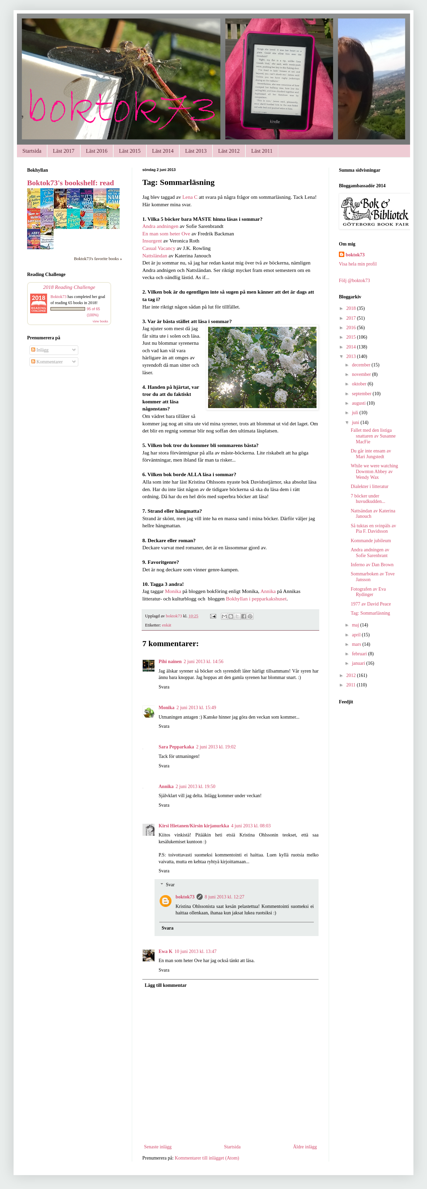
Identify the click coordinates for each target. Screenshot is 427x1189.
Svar (170, 884)
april (357, 634)
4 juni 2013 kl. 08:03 (251, 825)
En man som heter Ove (166, 233)
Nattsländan (154, 255)
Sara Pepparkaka (176, 746)
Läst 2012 (229, 151)
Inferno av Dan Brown (372, 564)
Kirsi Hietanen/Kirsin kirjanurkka (194, 825)
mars (357, 644)
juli (355, 412)
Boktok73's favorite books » (98, 258)
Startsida (31, 151)
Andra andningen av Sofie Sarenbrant (370, 552)
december (361, 364)
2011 (351, 684)
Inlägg (39, 350)
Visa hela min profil (358, 264)
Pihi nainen (170, 661)
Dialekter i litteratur (369, 486)
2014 (351, 346)
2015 (351, 337)
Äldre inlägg (305, 1146)
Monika (174, 591)
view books (100, 321)
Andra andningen (160, 226)
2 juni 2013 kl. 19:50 (195, 786)
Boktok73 (58, 296)
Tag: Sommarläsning (370, 613)
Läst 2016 (97, 151)
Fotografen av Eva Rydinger (368, 592)
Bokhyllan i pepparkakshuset (256, 598)
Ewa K (165, 951)
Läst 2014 (163, 151)
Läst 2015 (130, 151)
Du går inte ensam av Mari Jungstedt (371, 453)
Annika (267, 591)
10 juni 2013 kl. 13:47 (196, 951)
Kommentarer (47, 361)
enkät (166, 625)
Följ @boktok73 (354, 280)
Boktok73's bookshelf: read (70, 182)
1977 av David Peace (371, 604)
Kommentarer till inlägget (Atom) (207, 1158)
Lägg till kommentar (166, 985)
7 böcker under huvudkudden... (368, 498)
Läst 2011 (261, 151)
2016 (351, 327)
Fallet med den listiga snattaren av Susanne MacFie (373, 436)
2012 (351, 675)
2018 (351, 308)
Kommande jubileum (371, 540)
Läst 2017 (64, 151)
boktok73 (185, 896)
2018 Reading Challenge (69, 287)
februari (360, 653)
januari (359, 663)
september (362, 393)
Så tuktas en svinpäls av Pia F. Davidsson (373, 528)
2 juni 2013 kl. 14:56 (203, 661)
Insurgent (152, 240)
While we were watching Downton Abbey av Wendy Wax (374, 471)
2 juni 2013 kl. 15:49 (196, 707)
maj (356, 625)
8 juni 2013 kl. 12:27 (224, 896)
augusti (359, 403)
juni (356, 422)
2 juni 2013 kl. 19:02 (216, 746)
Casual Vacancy (159, 248)
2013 (351, 356)
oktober (359, 383)
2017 (351, 318)
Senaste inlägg (157, 1146)
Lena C (190, 197)
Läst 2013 (196, 151)
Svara (164, 686)
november (362, 374)
